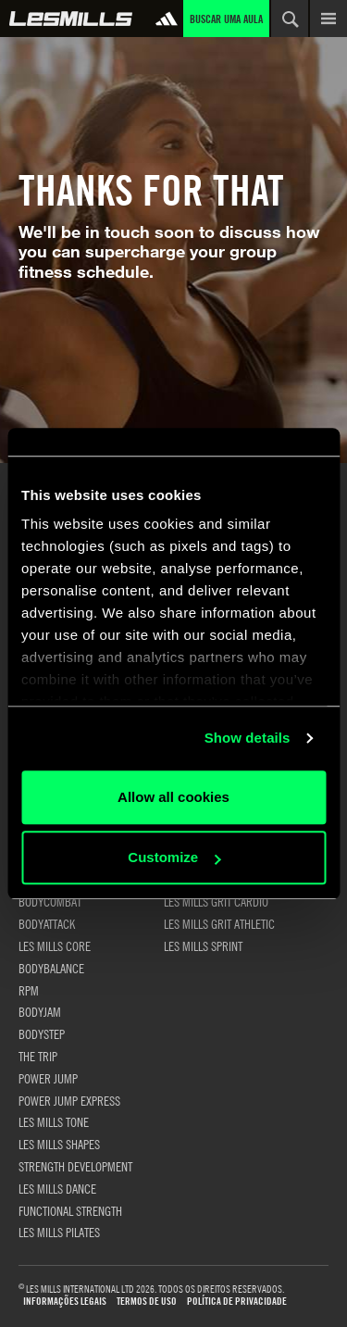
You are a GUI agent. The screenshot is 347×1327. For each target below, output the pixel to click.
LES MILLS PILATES (59, 1231)
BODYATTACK (47, 923)
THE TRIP (38, 1055)
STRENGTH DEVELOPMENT (75, 1166)
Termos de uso (147, 1302)
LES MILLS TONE (54, 1121)
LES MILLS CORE (55, 945)
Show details (247, 737)
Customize (174, 857)
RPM (29, 990)
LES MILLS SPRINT (203, 945)
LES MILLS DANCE (57, 1188)
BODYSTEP (42, 1033)
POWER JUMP (48, 1078)
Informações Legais (64, 1302)
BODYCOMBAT (50, 901)
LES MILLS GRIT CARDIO (216, 901)
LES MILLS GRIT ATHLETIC (219, 923)
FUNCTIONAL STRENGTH (70, 1210)
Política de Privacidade (237, 1302)
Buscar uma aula (226, 18)
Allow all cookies (173, 797)
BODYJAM (40, 1011)
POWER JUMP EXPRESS (69, 1100)
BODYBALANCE (51, 967)
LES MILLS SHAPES (59, 1143)
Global (70, 18)
